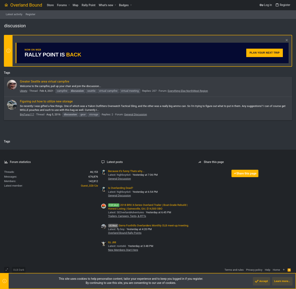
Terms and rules (234, 269)
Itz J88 (112, 242)
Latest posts (115, 162)
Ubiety (24, 90)
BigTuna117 (27, 114)
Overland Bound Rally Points (124, 232)
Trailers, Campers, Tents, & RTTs (127, 216)
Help (267, 269)
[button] (69, 5)
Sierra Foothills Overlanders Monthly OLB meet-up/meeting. (148, 225)
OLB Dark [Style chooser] (18, 269)
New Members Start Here (123, 249)
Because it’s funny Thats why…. (126, 171)
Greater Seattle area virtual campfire (44, 81)
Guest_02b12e (89, 185)
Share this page (245, 173)
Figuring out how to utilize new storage (46, 101)
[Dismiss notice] (286, 40)
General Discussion (135, 114)
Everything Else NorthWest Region (188, 90)
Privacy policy (254, 269)
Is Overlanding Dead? (120, 187)
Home (276, 269)
